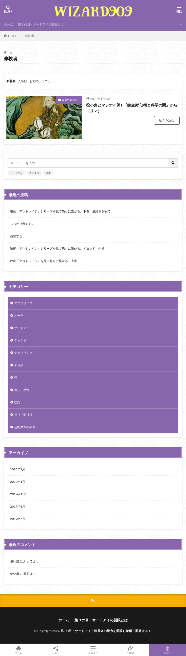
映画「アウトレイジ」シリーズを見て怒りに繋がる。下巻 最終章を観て (60, 211)
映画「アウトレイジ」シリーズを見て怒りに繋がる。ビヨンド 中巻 (57, 248)
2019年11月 (18, 494)
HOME (12, 35)
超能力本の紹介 (71, 99)
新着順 (10, 81)
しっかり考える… (22, 224)
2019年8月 (17, 506)
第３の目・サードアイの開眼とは (41, 24)
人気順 (22, 81)
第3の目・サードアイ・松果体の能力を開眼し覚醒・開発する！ (106, 631)
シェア (56, 650)
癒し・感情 (21, 390)
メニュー (93, 650)
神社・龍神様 (23, 415)
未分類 (18, 365)
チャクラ (34, 172)
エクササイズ (23, 303)
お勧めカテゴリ (40, 81)
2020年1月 (17, 482)
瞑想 (48, 172)
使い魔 (14, 561)
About (130, 650)
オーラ (18, 315)
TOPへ (167, 650)
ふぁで (27, 561)
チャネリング (23, 353)
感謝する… (17, 236)
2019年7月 (17, 519)
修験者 (29, 36)
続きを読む (166, 120)
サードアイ (16, 172)
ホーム (8, 24)
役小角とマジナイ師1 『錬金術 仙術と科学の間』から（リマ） (131, 108)
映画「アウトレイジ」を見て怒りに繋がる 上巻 (43, 261)
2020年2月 (17, 469)
